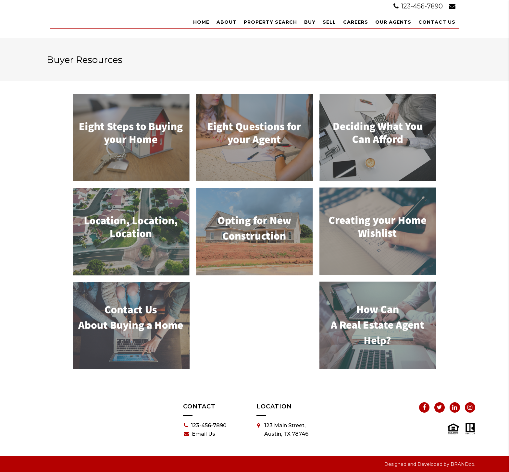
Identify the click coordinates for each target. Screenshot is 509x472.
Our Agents (393, 22)
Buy (310, 22)
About (227, 22)
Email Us (199, 434)
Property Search (270, 22)
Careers (355, 22)
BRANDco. (463, 464)
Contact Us (436, 22)
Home (201, 22)
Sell (329, 22)
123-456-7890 (418, 6)
